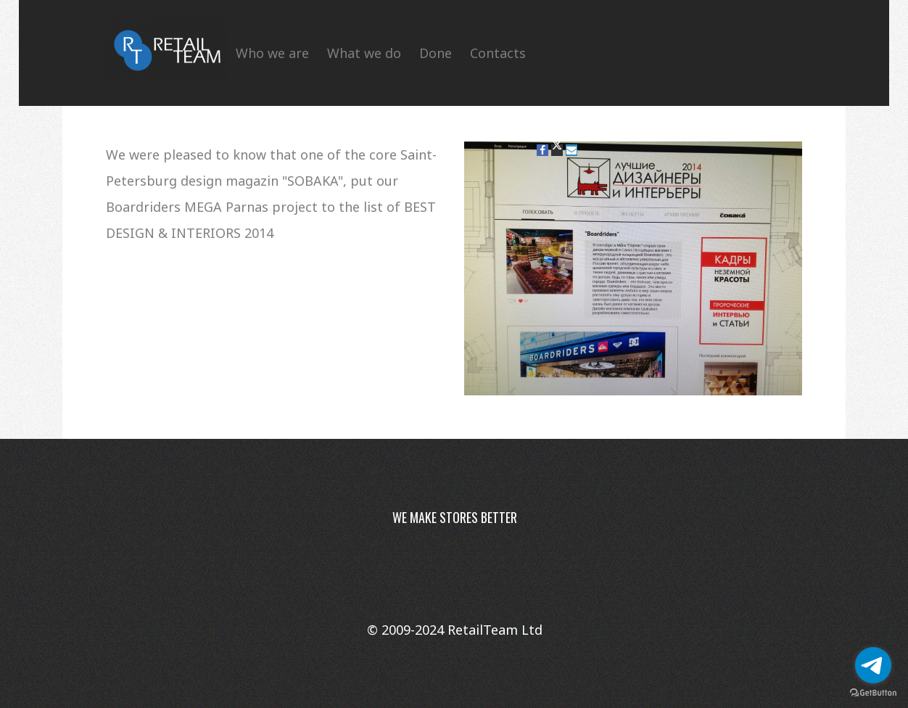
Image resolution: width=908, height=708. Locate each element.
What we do (364, 53)
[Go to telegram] (873, 665)
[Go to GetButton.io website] (873, 693)
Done (435, 53)
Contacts (498, 53)
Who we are (272, 53)
